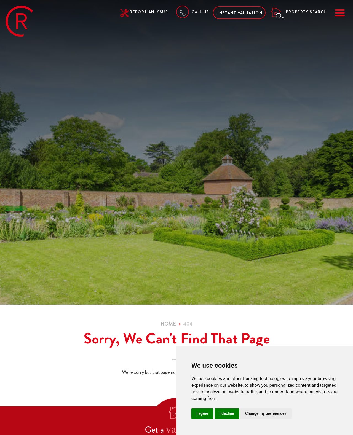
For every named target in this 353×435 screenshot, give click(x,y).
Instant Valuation (240, 12)
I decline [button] (227, 413)
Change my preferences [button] (265, 413)
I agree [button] (202, 413)
